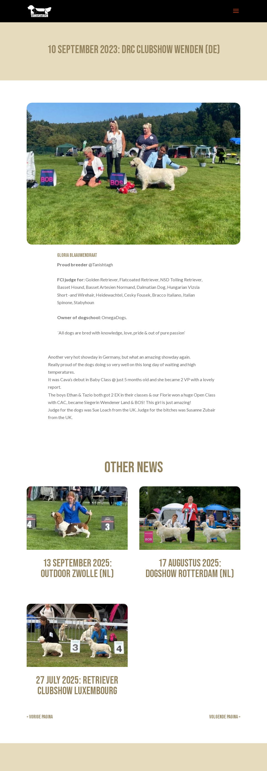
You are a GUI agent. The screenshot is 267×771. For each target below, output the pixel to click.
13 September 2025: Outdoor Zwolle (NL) (77, 568)
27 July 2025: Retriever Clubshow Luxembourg (77, 685)
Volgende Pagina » (224, 717)
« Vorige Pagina (40, 717)
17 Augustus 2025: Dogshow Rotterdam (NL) (189, 568)
